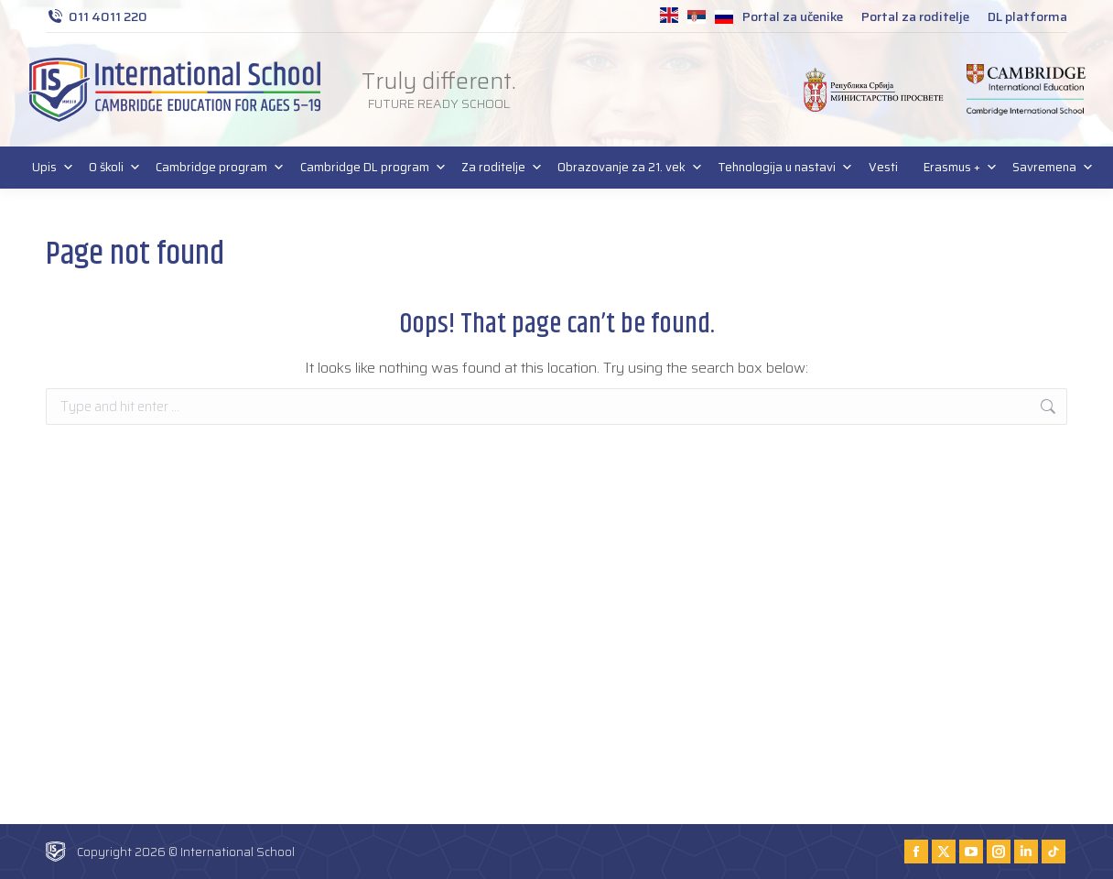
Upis (47, 167)
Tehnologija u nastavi (780, 167)
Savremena (1047, 167)
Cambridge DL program (368, 167)
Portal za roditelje (915, 16)
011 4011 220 (96, 16)
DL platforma (1027, 16)
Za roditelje (496, 167)
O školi (109, 167)
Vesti (883, 167)
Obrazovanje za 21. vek (624, 167)
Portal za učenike (792, 16)
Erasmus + (955, 167)
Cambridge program (215, 167)
